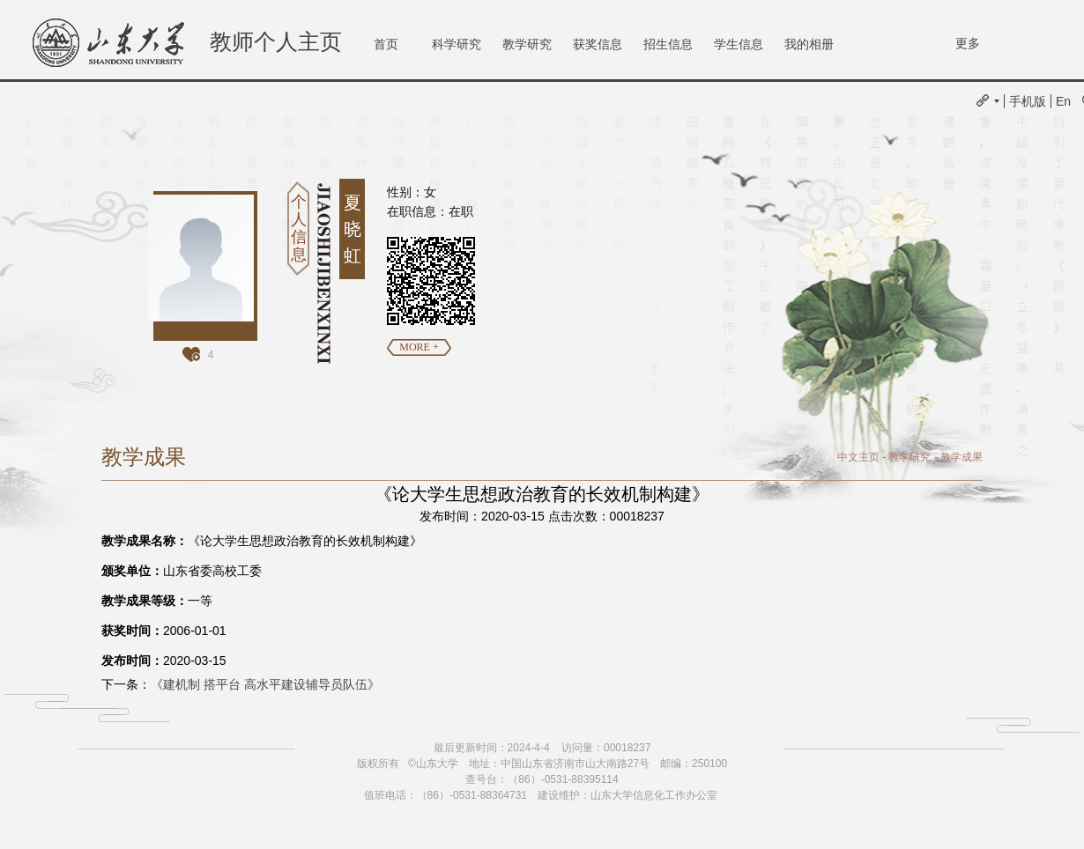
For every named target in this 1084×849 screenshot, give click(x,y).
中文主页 (858, 457)
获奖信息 (597, 44)
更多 (967, 43)
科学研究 (456, 44)
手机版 (1027, 101)
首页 (386, 44)
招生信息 (668, 44)
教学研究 (527, 44)
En (1063, 101)
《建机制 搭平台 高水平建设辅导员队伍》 (265, 684)
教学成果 (961, 457)
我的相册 (809, 44)
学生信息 (738, 44)
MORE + (418, 347)
